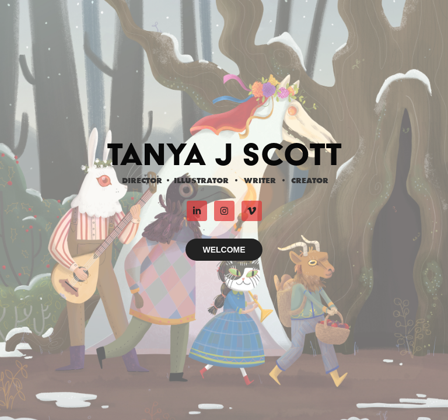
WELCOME (223, 249)
